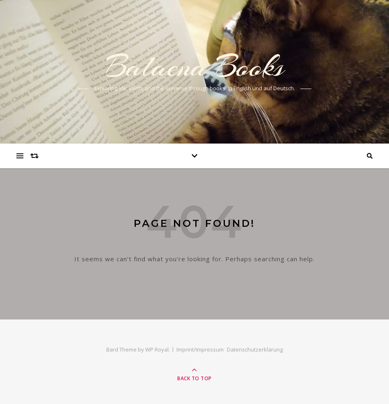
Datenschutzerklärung (255, 349)
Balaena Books (194, 66)
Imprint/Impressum (200, 349)
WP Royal (157, 349)
